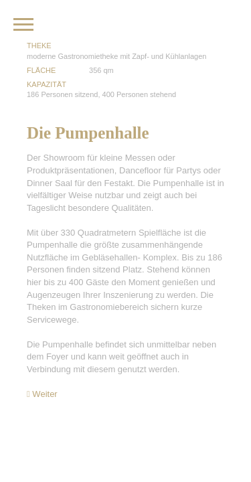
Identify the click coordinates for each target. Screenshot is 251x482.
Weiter (42, 394)
